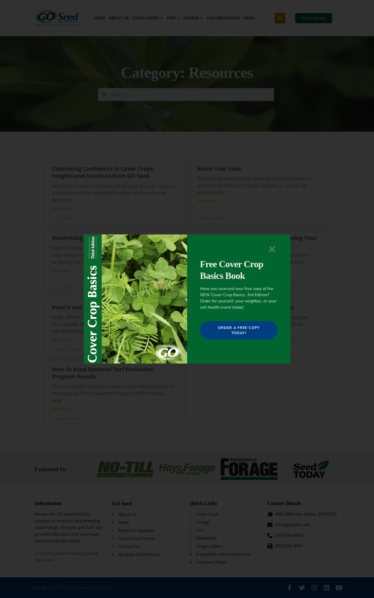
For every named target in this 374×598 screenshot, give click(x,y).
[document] (187, 299)
